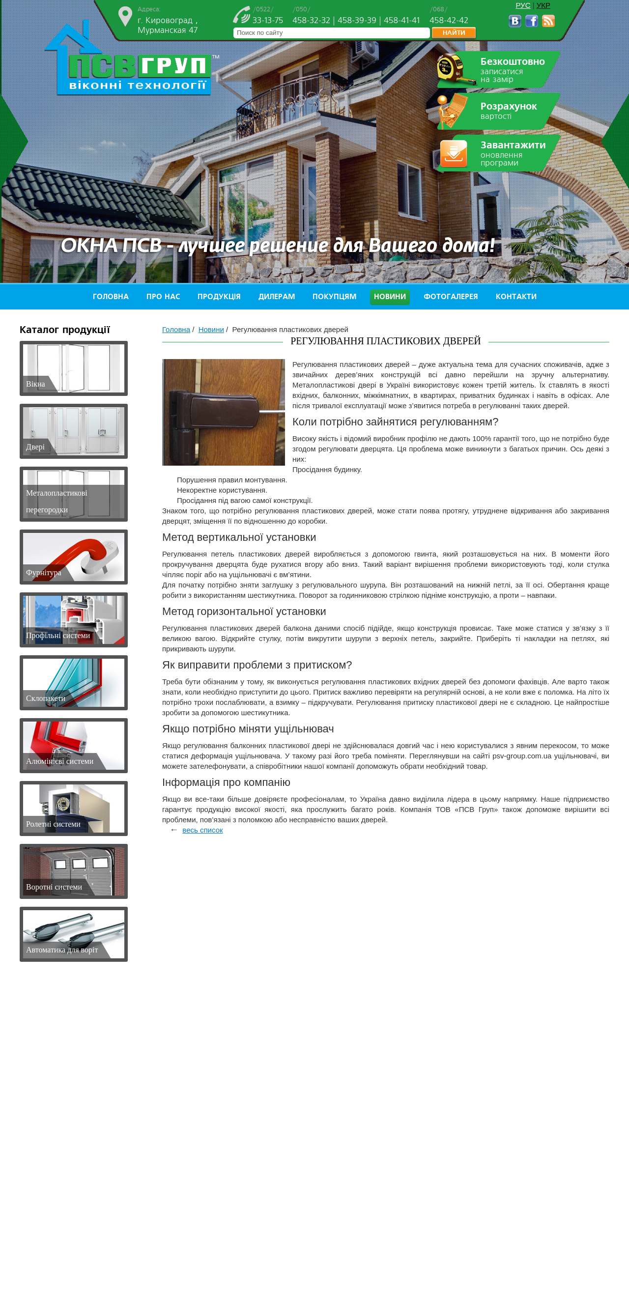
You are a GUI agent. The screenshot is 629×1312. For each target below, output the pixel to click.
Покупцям (334, 297)
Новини (390, 297)
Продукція (219, 297)
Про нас (163, 297)
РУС (522, 5)
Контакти (516, 297)
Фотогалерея (451, 297)
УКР (543, 5)
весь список (202, 830)
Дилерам (276, 297)
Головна (111, 297)
